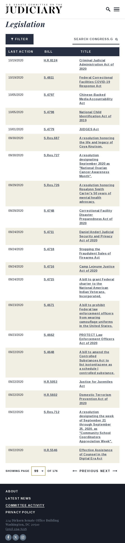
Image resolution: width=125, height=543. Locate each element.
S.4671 (49, 305)
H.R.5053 (50, 381)
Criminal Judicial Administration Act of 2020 (96, 64)
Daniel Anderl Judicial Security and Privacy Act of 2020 (96, 236)
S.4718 (49, 249)
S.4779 (49, 129)
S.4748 (49, 210)
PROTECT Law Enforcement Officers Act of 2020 (96, 339)
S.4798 (49, 112)
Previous (89, 471)
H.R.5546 (50, 450)
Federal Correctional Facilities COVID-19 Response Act (96, 82)
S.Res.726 (51, 185)
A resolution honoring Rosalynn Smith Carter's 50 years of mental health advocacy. (96, 194)
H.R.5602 (50, 394)
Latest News (18, 498)
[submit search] (116, 39)
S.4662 (49, 334)
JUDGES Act (89, 129)
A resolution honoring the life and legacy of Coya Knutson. (96, 142)
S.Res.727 (51, 155)
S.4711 (49, 232)
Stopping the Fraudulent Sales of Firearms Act (95, 253)
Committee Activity (25, 505)
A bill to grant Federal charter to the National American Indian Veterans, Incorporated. (96, 288)
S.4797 (49, 94)
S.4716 (49, 266)
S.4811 (49, 77)
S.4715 (49, 279)
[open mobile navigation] (116, 9)
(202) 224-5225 (16, 529)
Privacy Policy (20, 512)
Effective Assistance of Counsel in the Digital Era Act (96, 454)
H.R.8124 (50, 60)
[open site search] (108, 9)
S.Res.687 (51, 138)
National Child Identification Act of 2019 (95, 116)
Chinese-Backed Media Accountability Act (96, 99)
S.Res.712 (51, 412)
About (12, 491)
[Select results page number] (38, 471)
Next (105, 471)
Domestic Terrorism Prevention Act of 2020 (95, 399)
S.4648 (49, 352)
